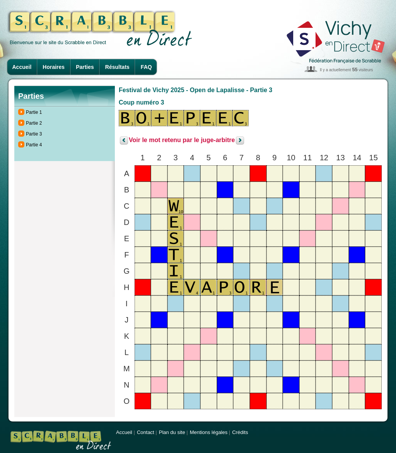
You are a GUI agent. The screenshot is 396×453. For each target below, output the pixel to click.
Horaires (54, 67)
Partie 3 (34, 134)
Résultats (117, 67)
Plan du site (172, 432)
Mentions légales (209, 432)
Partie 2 (34, 123)
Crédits (240, 432)
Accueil (22, 67)
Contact (145, 432)
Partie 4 (34, 145)
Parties (85, 67)
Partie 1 (34, 112)
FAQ (146, 67)
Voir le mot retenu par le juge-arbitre (182, 140)
